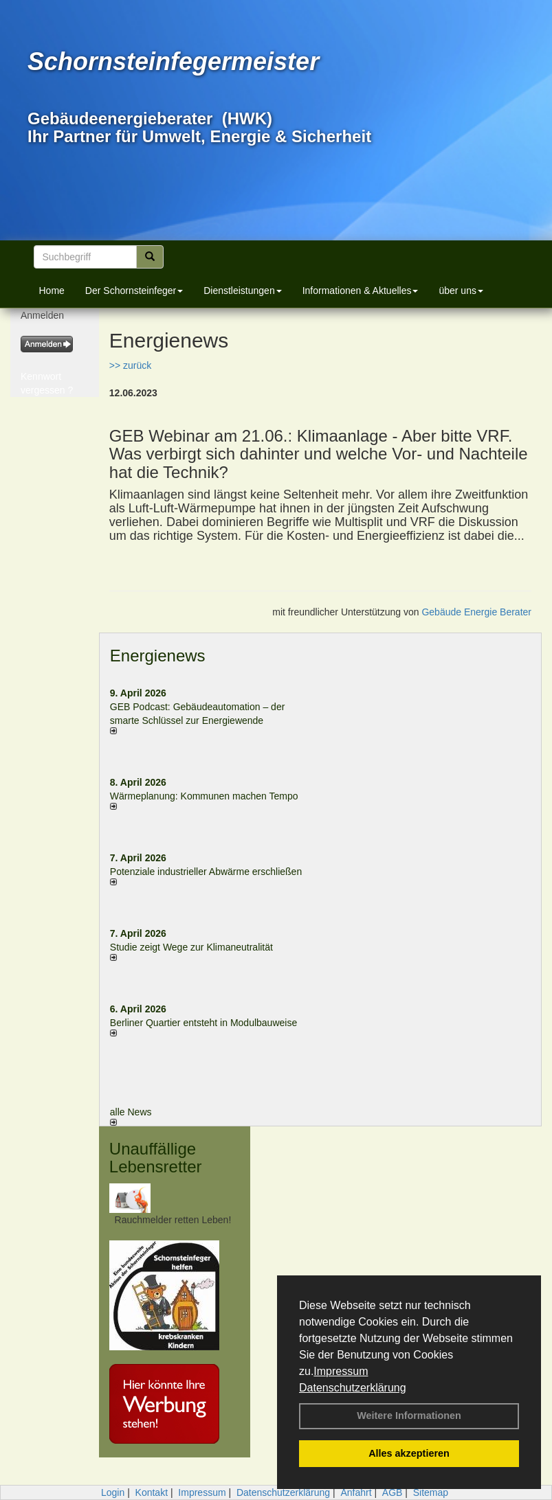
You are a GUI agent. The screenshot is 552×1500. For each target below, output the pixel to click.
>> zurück (130, 365)
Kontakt (151, 1492)
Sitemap (430, 1492)
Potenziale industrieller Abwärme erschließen (206, 871)
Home (52, 290)
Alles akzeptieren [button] (409, 1453)
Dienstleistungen (242, 290)
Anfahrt (355, 1492)
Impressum (340, 1371)
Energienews (158, 655)
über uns (461, 290)
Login (112, 1492)
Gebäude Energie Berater (476, 611)
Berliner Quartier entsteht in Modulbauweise (203, 1022)
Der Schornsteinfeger (134, 290)
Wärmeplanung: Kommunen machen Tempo (204, 796)
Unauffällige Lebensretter (155, 1157)
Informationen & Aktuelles (360, 290)
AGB (392, 1492)
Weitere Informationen (409, 1415)
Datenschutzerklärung (352, 1388)
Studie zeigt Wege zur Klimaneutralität (191, 947)
